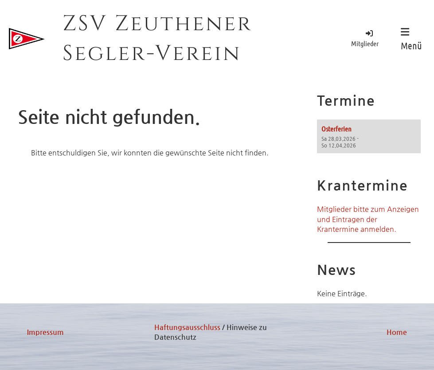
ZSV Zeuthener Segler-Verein (157, 38)
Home (397, 332)
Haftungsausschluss (187, 327)
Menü (411, 39)
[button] (369, 136)
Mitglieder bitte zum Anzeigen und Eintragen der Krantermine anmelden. (368, 219)
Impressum (45, 332)
